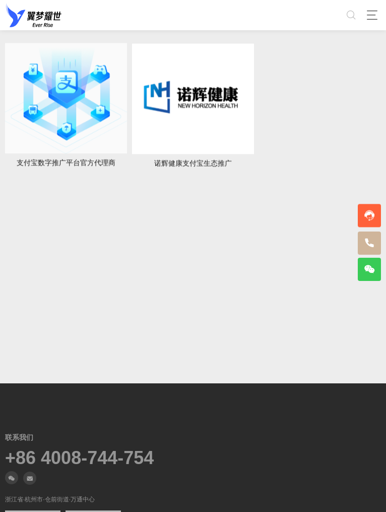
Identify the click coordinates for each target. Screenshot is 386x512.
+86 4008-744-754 (79, 458)
